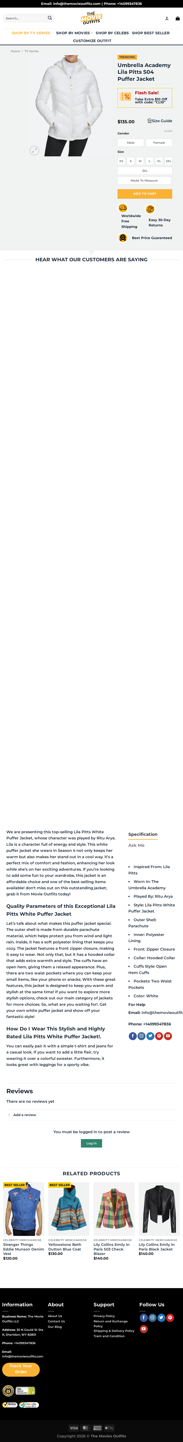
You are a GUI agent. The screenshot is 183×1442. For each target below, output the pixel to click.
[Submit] (50, 18)
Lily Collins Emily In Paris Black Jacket (157, 1246)
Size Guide (162, 120)
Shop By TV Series (32, 33)
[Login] (167, 18)
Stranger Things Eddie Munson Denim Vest (23, 1249)
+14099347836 (157, 1024)
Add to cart (145, 194)
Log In (91, 1143)
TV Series (32, 51)
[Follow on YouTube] (168, 1036)
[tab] (143, 834)
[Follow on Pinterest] (159, 1036)
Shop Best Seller (151, 33)
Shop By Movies (74, 33)
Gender (123, 133)
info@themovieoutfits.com (22, 1356)
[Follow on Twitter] (150, 1036)
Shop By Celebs (112, 33)
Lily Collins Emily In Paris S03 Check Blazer (112, 1249)
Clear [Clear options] (168, 131)
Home (15, 51)
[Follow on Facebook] (133, 1036)
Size (121, 151)
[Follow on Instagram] (141, 1036)
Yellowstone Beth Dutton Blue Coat (64, 1246)
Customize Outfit (92, 41)
